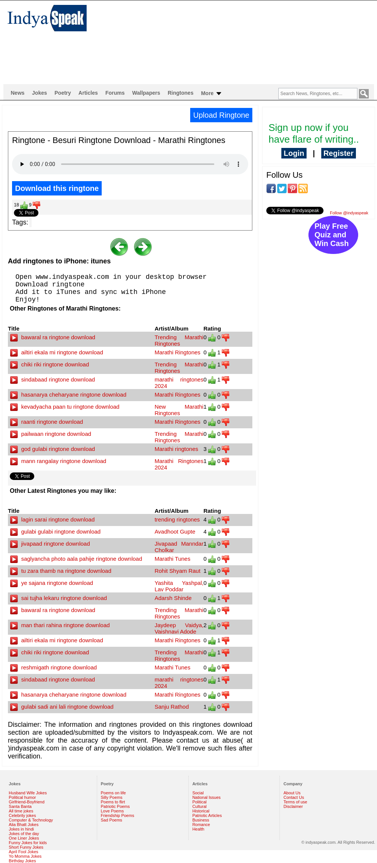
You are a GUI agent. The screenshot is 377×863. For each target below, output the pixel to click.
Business (200, 820)
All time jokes (21, 811)
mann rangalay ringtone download (58, 461)
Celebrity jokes (22, 815)
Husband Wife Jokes (28, 793)
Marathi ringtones (176, 449)
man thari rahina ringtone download (60, 625)
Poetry (63, 93)
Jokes (39, 93)
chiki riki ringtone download (49, 364)
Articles (88, 93)
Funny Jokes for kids (28, 842)
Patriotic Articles (207, 815)
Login (294, 153)
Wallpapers (146, 93)
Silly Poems (111, 797)
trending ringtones (177, 519)
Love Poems (112, 811)
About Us (292, 793)
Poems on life (113, 793)
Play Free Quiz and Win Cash (331, 235)
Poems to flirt (113, 802)
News (18, 93)
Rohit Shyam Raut (177, 571)
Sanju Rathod (171, 706)
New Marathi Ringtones (178, 409)
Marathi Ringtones (177, 352)
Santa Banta (20, 806)
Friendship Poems (117, 815)
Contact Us (294, 797)
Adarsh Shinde (172, 598)
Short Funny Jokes (26, 847)
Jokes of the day (24, 833)
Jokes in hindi (21, 829)
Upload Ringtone (221, 115)
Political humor (22, 797)
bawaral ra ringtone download (52, 337)
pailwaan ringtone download (50, 434)
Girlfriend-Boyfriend (26, 802)
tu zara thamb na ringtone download (60, 571)
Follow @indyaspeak (349, 213)
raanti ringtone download (46, 421)
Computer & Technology (31, 820)
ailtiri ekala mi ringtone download (56, 352)
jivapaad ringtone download (50, 543)
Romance (201, 824)
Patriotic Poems (115, 806)
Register (339, 153)
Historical (200, 811)
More (212, 93)
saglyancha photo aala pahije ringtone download (76, 558)
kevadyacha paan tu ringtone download (64, 406)
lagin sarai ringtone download (52, 519)
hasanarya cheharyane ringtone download (68, 394)
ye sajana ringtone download (51, 583)
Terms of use (295, 802)
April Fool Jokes (23, 851)
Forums (115, 93)
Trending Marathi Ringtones (178, 340)
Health (198, 829)
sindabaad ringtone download (52, 379)
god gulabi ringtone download (52, 449)
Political (199, 802)
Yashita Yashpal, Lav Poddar (178, 586)
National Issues (206, 797)
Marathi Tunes (172, 558)
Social (198, 793)
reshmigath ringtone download (53, 667)
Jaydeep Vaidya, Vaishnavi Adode (178, 628)
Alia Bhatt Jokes (23, 824)
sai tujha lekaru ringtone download (58, 598)
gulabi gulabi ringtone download (55, 531)
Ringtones (180, 93)
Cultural (199, 806)
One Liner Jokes (24, 838)
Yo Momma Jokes (25, 856)
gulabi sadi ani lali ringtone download (61, 706)
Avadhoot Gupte (174, 531)
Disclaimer (293, 806)
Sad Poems (111, 820)
